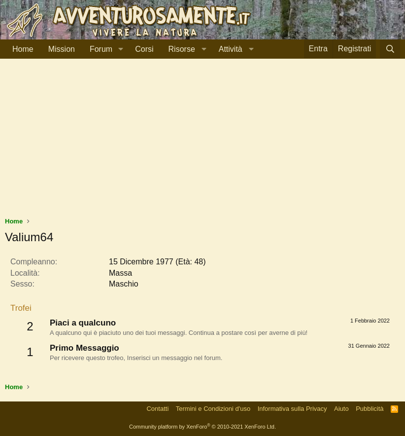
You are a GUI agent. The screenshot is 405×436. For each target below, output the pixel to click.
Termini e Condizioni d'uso (213, 408)
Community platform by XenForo (202, 427)
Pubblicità (369, 408)
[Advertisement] (202, 142)
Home (23, 49)
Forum (101, 49)
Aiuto (341, 408)
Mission (61, 49)
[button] (120, 49)
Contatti (157, 408)
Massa (120, 273)
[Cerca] (390, 49)
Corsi (144, 49)
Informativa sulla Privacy (292, 408)
